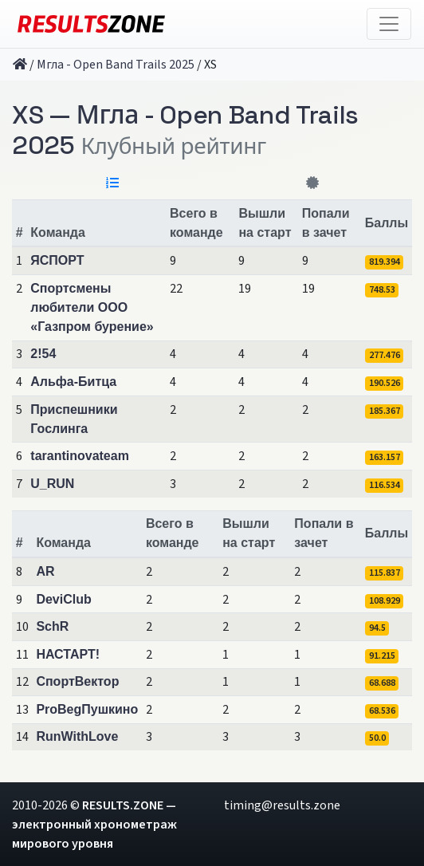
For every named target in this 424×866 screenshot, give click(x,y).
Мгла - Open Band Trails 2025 (115, 64)
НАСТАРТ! (68, 654)
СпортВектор (77, 681)
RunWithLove (77, 736)
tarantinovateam (79, 456)
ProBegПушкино (87, 709)
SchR (52, 626)
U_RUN (52, 483)
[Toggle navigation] (389, 24)
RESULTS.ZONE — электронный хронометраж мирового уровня (94, 824)
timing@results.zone (282, 805)
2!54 (43, 353)
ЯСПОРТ (57, 260)
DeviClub (63, 599)
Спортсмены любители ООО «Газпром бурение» (91, 307)
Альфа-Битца (73, 381)
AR (45, 571)
